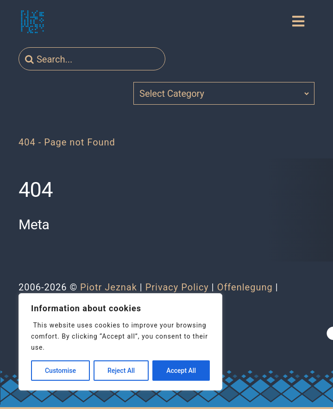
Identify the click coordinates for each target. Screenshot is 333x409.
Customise (60, 370)
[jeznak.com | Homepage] (32, 22)
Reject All (121, 370)
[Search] (30, 59)
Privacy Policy (177, 287)
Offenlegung (245, 287)
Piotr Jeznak (108, 287)
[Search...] (92, 59)
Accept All (181, 370)
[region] (120, 341)
